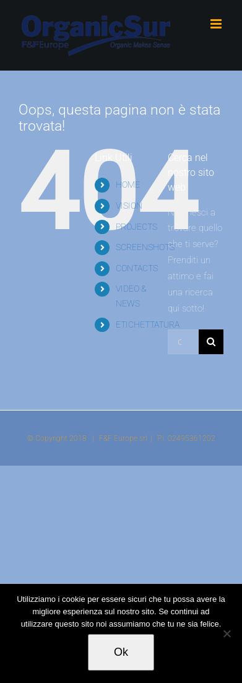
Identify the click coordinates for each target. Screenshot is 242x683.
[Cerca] (211, 341)
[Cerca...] (183, 341)
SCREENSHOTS (145, 247)
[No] (226, 633)
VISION (129, 206)
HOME (128, 184)
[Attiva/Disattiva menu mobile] (216, 23)
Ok (121, 652)
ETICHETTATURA (147, 324)
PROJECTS (136, 227)
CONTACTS (137, 268)
